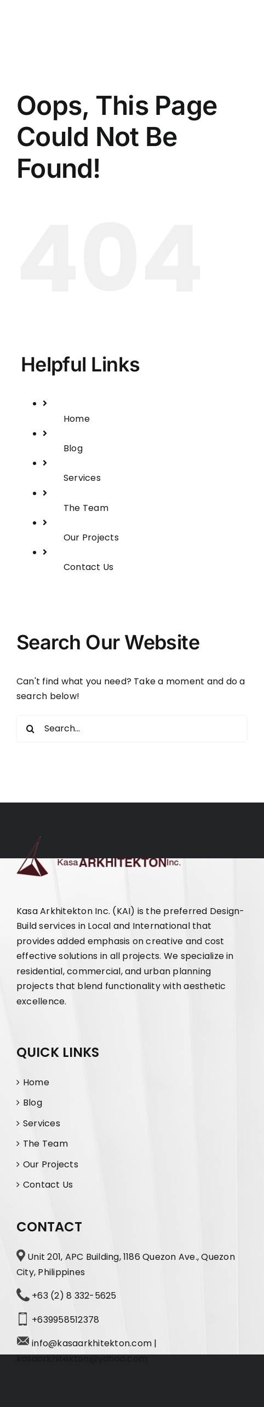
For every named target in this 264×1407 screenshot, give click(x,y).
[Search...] (132, 728)
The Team (86, 508)
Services (82, 478)
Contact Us (88, 567)
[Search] (30, 728)
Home (77, 418)
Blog (73, 448)
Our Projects (91, 537)
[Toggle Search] (203, 27)
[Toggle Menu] (238, 28)
